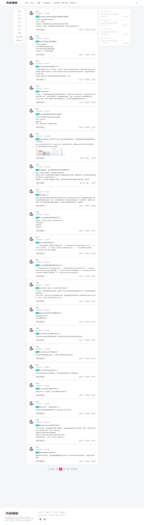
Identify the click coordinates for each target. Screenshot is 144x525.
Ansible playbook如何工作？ (49, 69)
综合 (19, 11)
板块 (19, 18)
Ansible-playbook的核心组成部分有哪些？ (54, 17)
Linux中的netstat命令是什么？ (49, 348)
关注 (19, 15)
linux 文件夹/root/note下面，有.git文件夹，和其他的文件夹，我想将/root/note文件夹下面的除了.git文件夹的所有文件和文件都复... (65, 151)
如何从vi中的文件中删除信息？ (50, 326)
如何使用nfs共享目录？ (47, 473)
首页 (26, 3)
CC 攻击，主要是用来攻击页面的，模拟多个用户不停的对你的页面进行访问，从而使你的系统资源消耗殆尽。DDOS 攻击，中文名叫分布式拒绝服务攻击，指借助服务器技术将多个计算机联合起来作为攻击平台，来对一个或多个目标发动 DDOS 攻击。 (66, 306)
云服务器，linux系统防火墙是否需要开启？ (54, 177)
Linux (32, 3)
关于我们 (73, 3)
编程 (39, 3)
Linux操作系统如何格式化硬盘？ (50, 119)
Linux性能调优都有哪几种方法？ (50, 276)
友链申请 (40, 499)
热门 (19, 22)
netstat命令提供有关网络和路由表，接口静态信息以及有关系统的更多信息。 (60, 351)
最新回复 (19, 37)
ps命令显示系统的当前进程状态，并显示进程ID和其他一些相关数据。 (58, 390)
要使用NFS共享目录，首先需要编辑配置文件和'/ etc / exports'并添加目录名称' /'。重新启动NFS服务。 (65, 477)
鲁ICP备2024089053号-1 (60, 502)
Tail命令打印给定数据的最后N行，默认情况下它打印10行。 (55, 428)
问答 (19, 29)
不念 (38, 12)
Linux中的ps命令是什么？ (48, 387)
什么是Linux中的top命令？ (48, 367)
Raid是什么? (43, 203)
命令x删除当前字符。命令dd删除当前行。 (43, 330)
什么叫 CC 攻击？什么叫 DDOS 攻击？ (53, 300)
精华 (19, 26)
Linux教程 (42, 30)
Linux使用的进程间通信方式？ (49, 227)
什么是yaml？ (44, 95)
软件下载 (65, 3)
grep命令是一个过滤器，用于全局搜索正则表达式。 (53, 409)
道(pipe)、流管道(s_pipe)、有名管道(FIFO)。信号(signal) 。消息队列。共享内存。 (51, 233)
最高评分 (19, 40)
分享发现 (57, 3)
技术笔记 (48, 3)
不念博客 (50, 502)
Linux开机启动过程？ (46, 253)
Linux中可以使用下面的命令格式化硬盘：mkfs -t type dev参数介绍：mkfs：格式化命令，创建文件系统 (49, 125)
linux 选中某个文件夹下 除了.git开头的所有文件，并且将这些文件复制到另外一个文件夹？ (66, 146)
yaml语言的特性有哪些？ (48, 43)
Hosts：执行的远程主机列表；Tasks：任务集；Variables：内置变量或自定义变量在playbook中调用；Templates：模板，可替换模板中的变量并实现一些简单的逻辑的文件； (59, 23)
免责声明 (47, 499)
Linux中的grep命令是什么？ (49, 406)
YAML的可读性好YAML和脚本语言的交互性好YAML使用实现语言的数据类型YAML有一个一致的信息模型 (46, 49)
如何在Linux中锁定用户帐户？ (49, 445)
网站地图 (62, 499)
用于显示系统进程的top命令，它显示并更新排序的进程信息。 (56, 370)
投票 (19, 33)
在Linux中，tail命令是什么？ (49, 426)
